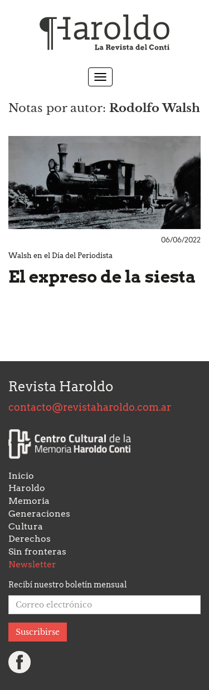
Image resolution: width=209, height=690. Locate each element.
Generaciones (39, 513)
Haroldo (26, 488)
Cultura (25, 526)
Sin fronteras (37, 551)
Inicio (21, 475)
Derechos (29, 538)
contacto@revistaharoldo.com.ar (89, 407)
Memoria (29, 500)
